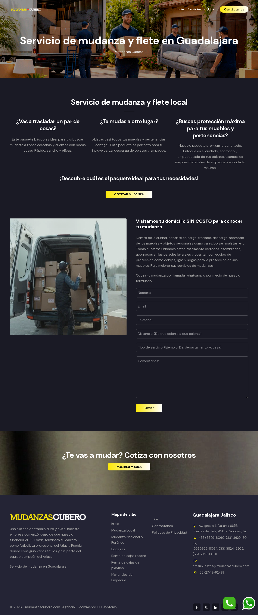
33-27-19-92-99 (212, 572)
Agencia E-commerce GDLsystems (89, 607)
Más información (129, 467)
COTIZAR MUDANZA (129, 194)
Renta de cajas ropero (128, 556)
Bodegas (118, 549)
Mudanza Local (123, 530)
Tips (210, 9)
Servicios (194, 9)
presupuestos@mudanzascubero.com (221, 566)
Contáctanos (162, 526)
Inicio (180, 9)
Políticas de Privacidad (169, 532)
